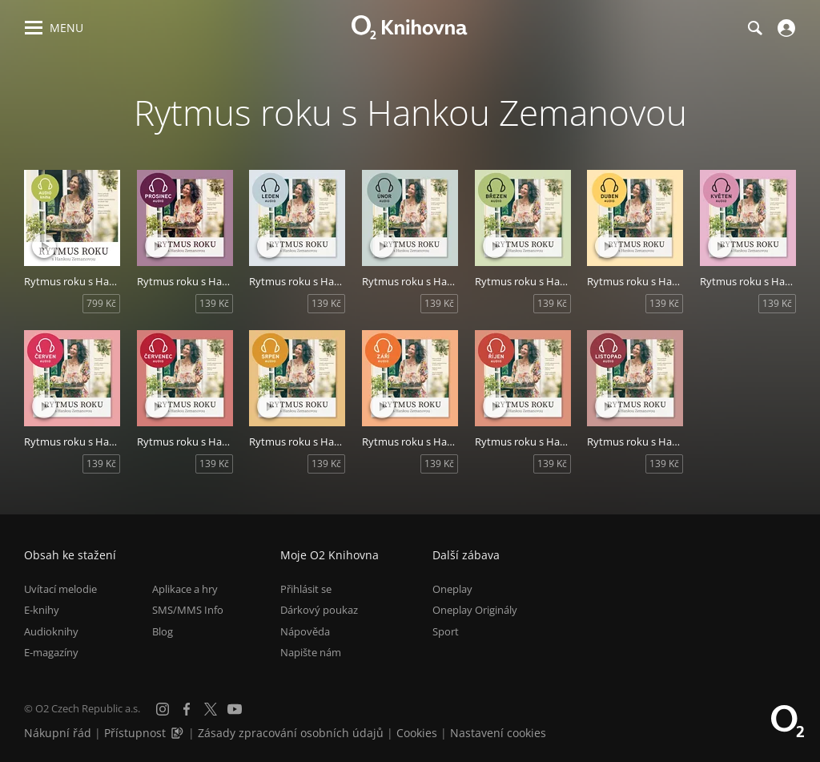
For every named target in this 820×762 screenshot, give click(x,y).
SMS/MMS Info (187, 610)
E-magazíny (51, 652)
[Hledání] (754, 28)
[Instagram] (163, 709)
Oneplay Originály (474, 610)
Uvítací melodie (60, 589)
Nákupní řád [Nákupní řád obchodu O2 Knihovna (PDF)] (57, 732)
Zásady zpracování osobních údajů (291, 732)
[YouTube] (235, 709)
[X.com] (211, 709)
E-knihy (41, 610)
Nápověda (305, 631)
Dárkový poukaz (319, 610)
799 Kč (101, 303)
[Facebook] (187, 709)
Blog (162, 631)
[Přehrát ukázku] (44, 246)
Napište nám (310, 652)
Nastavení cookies (498, 732)
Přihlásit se (306, 589)
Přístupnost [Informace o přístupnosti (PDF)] (135, 732)
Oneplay (452, 589)
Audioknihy (51, 631)
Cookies (416, 732)
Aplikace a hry (185, 589)
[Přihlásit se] (784, 28)
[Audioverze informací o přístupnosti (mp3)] (178, 733)
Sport (445, 631)
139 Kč (214, 303)
